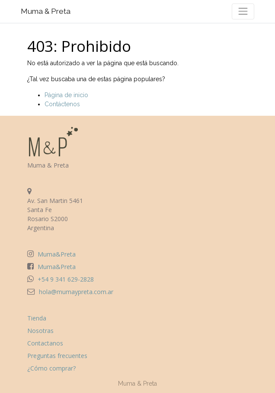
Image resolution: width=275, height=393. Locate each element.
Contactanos (45, 343)
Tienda (36, 318)
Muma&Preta (57, 254)
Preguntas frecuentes (57, 356)
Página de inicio (66, 95)
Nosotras (40, 330)
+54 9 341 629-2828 (66, 279)
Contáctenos (62, 104)
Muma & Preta (45, 11)
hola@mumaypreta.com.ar (76, 292)
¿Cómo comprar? (51, 368)
